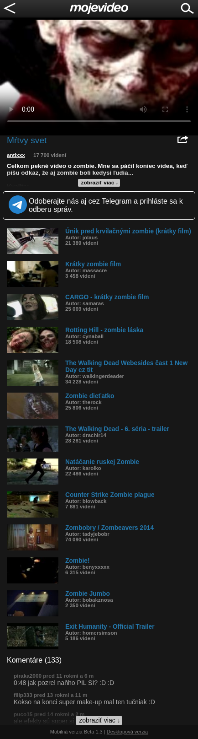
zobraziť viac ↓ (100, 182)
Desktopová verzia (127, 731)
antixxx (16, 155)
